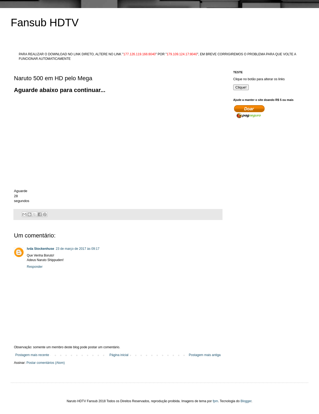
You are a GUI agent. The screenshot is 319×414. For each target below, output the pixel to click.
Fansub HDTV (45, 22)
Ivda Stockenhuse (40, 249)
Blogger (245, 401)
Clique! (241, 87)
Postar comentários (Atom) (46, 363)
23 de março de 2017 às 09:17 (77, 249)
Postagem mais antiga (205, 355)
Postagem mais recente (32, 355)
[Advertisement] (111, 106)
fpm (215, 401)
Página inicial (118, 355)
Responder (35, 267)
